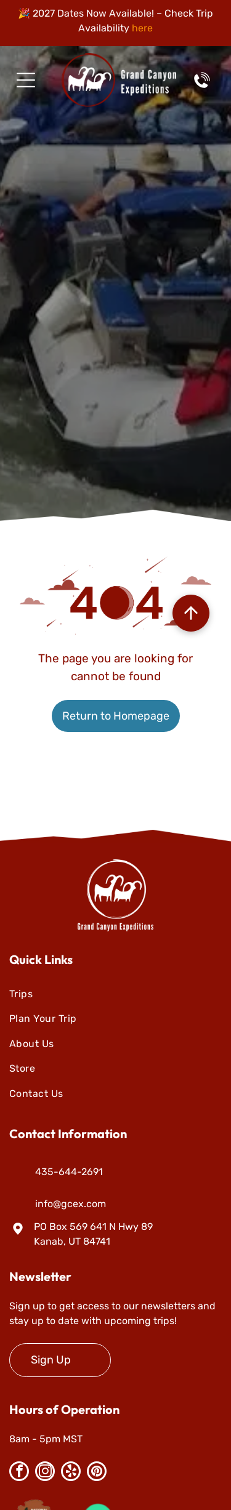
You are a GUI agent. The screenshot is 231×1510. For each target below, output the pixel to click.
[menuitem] (115, 994)
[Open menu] (26, 80)
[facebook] (19, 1472)
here (142, 28)
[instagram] (45, 1472)
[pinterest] (97, 1472)
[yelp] (71, 1472)
